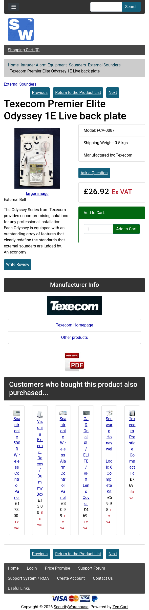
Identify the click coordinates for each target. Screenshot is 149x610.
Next (113, 92)
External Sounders (104, 65)
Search (131, 6)
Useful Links (19, 588)
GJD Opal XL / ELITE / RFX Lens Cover (86, 461)
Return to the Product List (78, 92)
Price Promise (57, 568)
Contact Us (103, 578)
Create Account (71, 578)
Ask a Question (94, 172)
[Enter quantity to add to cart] (98, 229)
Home (13, 65)
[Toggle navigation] (13, 7)
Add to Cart (126, 228)
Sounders (77, 65)
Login (32, 568)
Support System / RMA (28, 578)
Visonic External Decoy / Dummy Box (39, 458)
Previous (40, 92)
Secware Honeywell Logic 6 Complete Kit (109, 455)
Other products (74, 337)
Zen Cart (120, 606)
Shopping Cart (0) (23, 49)
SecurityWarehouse (71, 606)
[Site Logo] (74, 29)
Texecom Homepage (74, 325)
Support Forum (91, 568)
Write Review (17, 264)
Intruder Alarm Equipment (44, 65)
